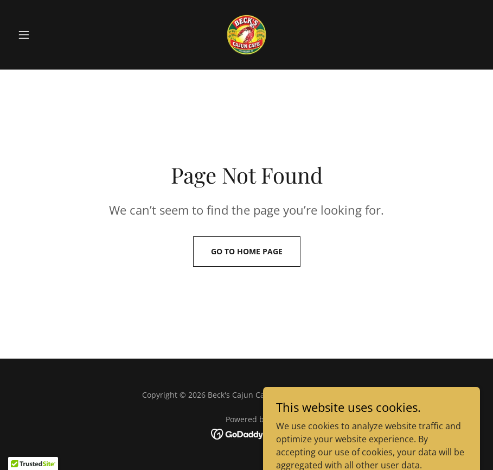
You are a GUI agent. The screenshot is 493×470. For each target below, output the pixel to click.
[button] (48, 35)
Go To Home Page (247, 251)
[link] (246, 35)
